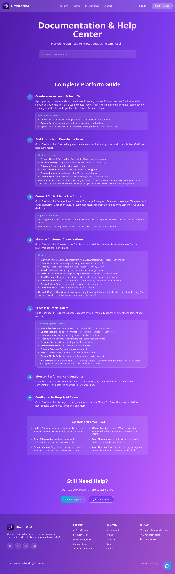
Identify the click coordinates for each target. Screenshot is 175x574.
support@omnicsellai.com (155, 530)
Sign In (142, 5)
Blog (108, 544)
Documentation (113, 530)
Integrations (92, 6)
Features (63, 6)
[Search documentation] (87, 54)
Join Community (101, 499)
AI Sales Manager (81, 530)
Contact (108, 6)
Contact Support (74, 499)
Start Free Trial (162, 5)
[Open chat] (167, 566)
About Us (110, 539)
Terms (144, 563)
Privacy (153, 563)
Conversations (80, 544)
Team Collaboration (82, 548)
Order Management (82, 539)
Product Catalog (81, 534)
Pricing (77, 6)
